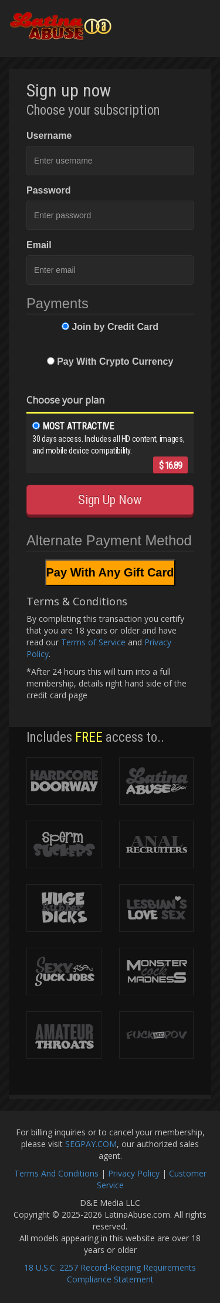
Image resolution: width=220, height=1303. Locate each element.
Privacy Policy (134, 1173)
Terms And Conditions (56, 1173)
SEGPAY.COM (91, 1143)
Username (49, 136)
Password (48, 190)
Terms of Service (93, 642)
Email (39, 245)
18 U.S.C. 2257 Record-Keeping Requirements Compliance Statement (110, 1273)
